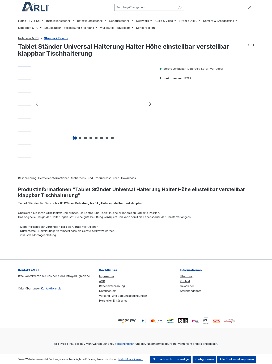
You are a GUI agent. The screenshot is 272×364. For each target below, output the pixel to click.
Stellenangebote (190, 291)
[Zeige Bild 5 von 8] (96, 138)
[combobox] (145, 7)
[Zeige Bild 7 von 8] (107, 138)
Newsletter (187, 286)
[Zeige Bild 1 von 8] (74, 138)
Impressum (106, 276)
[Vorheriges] (37, 104)
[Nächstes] (150, 104)
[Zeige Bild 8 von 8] (112, 138)
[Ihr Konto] (250, 7)
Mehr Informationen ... (130, 359)
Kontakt (185, 281)
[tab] (27, 178)
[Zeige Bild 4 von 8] (91, 138)
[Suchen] (180, 7)
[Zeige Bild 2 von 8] (80, 138)
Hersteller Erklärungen (114, 300)
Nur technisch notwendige (171, 359)
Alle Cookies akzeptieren (237, 359)
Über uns (186, 276)
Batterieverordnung (112, 286)
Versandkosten (124, 343)
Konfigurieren (204, 359)
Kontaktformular (51, 288)
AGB (102, 281)
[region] (85, 118)
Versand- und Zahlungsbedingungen (123, 295)
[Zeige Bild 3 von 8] (85, 138)
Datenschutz (107, 291)
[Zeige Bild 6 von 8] (101, 138)
